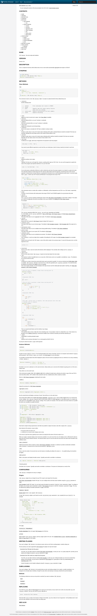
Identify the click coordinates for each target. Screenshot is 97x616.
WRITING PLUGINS (25, 43)
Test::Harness (22, 605)
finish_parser (28, 34)
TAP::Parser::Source (56, 213)
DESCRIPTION (24, 17)
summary (28, 27)
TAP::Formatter (22, 484)
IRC (62, 614)
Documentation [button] (28, 2)
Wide (74, 2)
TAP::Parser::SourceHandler (55, 197)
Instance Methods (27, 24)
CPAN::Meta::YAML (73, 261)
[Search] (87, 2)
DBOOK (32, 612)
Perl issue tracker (52, 614)
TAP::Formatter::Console (52, 224)
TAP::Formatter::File (64, 224)
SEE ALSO (23, 49)
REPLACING (24, 47)
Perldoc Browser (7, 2)
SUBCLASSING (24, 44)
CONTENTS (23, 11)
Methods (25, 46)
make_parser (28, 33)
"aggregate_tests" (25, 561)
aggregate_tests (29, 28)
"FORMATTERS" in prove (59, 536)
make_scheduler (29, 30)
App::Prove (26, 538)
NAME (22, 14)
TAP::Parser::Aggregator (56, 216)
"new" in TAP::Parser (46, 213)
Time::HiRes (43, 117)
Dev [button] (21, 2)
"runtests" (22, 581)
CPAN (29, 5)
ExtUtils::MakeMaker (27, 40)
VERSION (23, 15)
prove (24, 41)
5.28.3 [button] (16, 2)
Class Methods (26, 21)
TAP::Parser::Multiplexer (62, 228)
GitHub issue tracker (47, 612)
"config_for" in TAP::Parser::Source (61, 199)
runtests (27, 25)
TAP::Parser (36, 221)
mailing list (59, 614)
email (53, 612)
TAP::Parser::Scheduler (57, 234)
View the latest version (54, 8)
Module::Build (26, 39)
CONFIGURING (24, 36)
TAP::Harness (22, 5)
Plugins (25, 37)
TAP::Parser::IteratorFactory (69, 213)
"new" (20, 482)
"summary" (22, 583)
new (26, 23)
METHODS (23, 20)
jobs (26, 31)
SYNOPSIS (23, 18)
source (27, 5)
